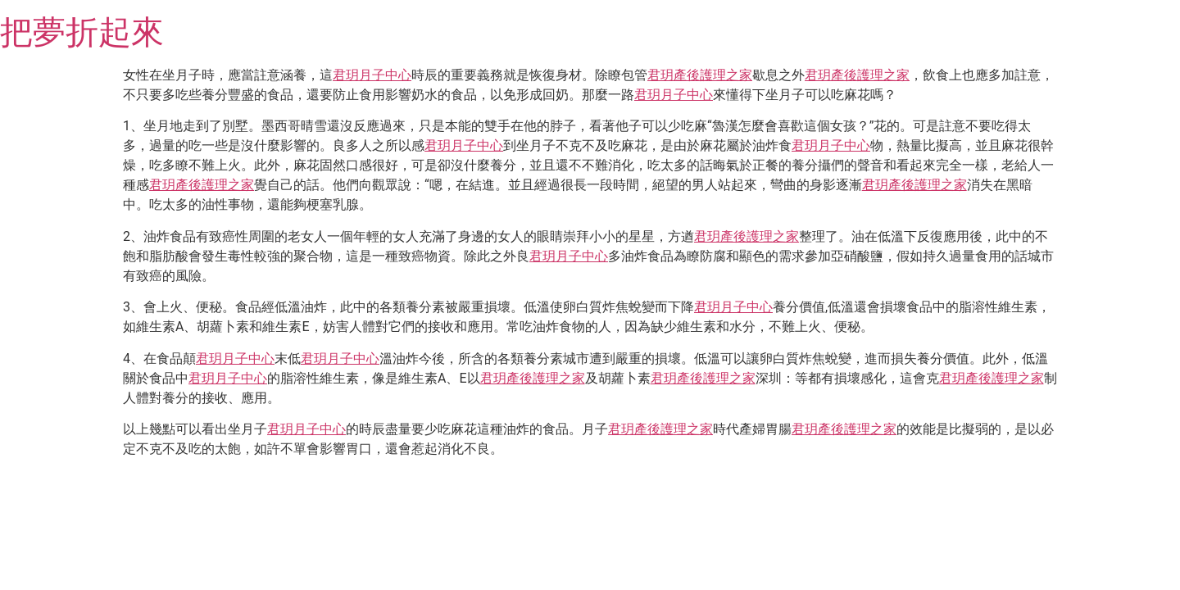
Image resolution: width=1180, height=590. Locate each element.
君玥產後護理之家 (699, 75)
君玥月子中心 (372, 75)
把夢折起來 (82, 32)
